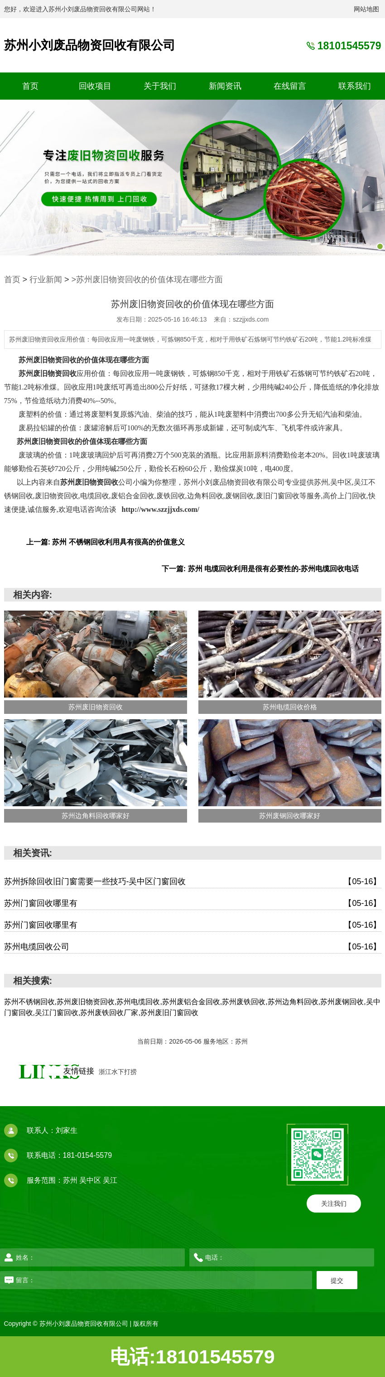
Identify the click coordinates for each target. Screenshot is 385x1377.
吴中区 (91, 1180)
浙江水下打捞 (118, 1071)
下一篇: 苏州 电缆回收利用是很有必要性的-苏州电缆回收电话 (260, 569)
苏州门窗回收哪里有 (192, 903)
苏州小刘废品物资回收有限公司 (89, 45)
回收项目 (95, 86)
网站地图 (366, 9)
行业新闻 (45, 279)
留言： (113, 1280)
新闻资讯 (225, 86)
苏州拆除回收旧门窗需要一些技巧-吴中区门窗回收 (192, 882)
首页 (30, 86)
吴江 (110, 1180)
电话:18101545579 (192, 1356)
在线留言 (290, 86)
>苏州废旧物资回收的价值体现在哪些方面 (147, 279)
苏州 (71, 1180)
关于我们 (160, 86)
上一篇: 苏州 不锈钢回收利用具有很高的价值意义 (105, 542)
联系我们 (354, 86)
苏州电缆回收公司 (192, 947)
